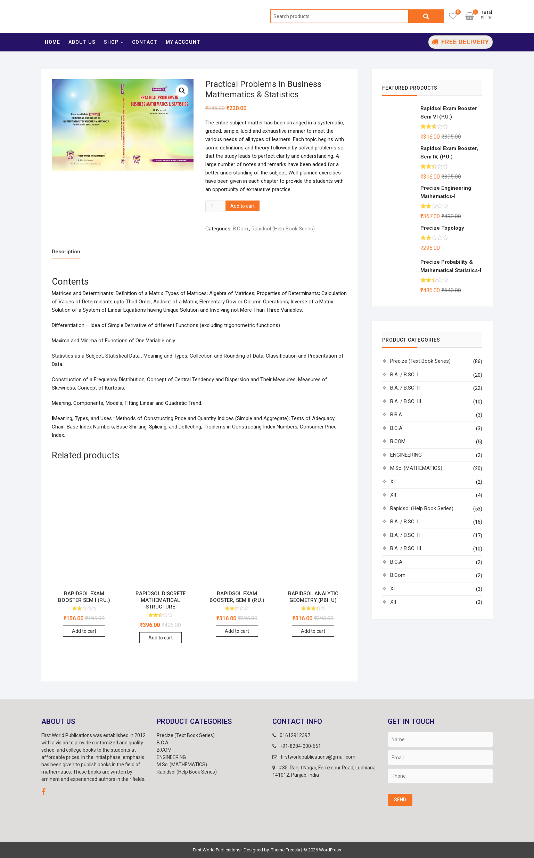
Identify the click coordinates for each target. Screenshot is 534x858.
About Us (82, 42)
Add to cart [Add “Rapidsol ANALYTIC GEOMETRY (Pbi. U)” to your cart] (313, 631)
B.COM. (398, 441)
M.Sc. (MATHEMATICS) (416, 468)
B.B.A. (396, 414)
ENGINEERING (406, 455)
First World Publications (216, 849)
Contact (144, 42)
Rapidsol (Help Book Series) (283, 229)
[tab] (66, 252)
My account (183, 42)
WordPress (330, 849)
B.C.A (396, 428)
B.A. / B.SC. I (404, 374)
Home (52, 42)
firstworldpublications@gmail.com (313, 757)
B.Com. (241, 229)
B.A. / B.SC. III (405, 401)
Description (66, 251)
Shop (111, 42)
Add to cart (242, 206)
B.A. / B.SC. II (405, 388)
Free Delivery (465, 42)
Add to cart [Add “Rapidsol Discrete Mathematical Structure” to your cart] (160, 637)
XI (392, 482)
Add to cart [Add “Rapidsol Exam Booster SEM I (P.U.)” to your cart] (84, 631)
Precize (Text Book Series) (420, 361)
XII (393, 495)
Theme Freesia (285, 849)
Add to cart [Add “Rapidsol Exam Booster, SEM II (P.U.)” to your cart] (237, 631)
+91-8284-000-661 (296, 746)
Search (426, 16)
